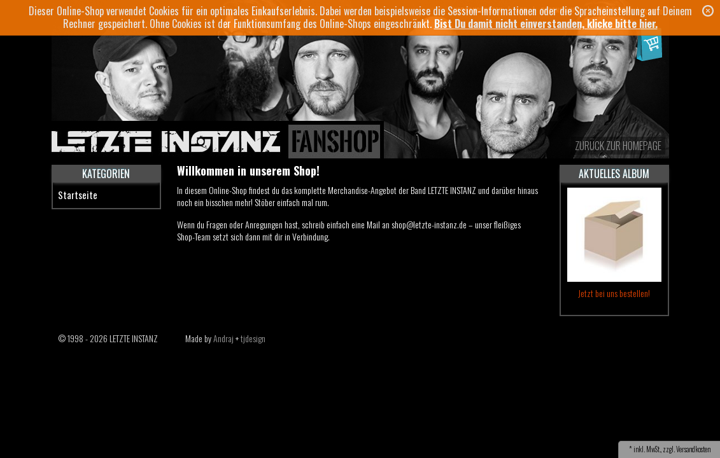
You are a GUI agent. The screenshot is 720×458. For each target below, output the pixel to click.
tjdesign (253, 338)
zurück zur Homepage (618, 145)
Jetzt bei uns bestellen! (614, 293)
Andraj (223, 338)
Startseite (77, 195)
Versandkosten (693, 449)
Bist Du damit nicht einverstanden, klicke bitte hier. (546, 23)
